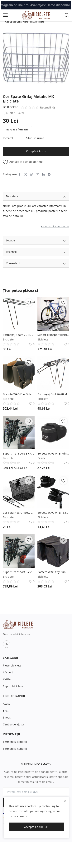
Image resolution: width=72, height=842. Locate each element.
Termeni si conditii (15, 742)
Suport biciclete (13, 686)
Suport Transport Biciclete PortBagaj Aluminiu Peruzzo (19, 572)
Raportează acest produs (55, 226)
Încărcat (8, 138)
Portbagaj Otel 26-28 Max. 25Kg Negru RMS (53, 394)
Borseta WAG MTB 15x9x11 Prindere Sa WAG (53, 512)
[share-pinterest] (37, 174)
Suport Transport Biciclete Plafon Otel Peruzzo (53, 335)
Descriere (36, 196)
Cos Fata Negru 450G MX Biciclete (19, 512)
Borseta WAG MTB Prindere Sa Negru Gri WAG (53, 453)
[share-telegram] (49, 174)
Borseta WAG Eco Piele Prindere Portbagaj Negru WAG (19, 394)
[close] (65, 801)
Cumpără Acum (36, 151)
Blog (5, 710)
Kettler (7, 679)
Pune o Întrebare (17, 129)
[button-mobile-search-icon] (66, 15)
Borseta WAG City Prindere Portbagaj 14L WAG (53, 572)
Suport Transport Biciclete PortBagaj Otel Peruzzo (19, 453)
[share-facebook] (19, 174)
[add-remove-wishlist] (29, 303)
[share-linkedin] (43, 174)
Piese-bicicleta (12, 665)
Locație (36, 241)
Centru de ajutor (13, 724)
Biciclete (12, 107)
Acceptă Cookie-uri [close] (36, 827)
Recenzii (36, 252)
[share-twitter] (25, 174)
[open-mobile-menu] (5, 15)
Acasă (6, 703)
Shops (7, 717)
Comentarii (36, 263)
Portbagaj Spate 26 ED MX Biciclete (19, 335)
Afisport (8, 672)
